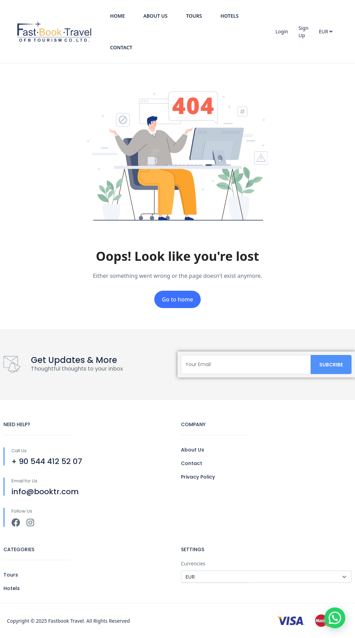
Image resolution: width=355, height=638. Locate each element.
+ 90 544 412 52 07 (46, 461)
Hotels (229, 16)
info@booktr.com (45, 491)
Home (117, 16)
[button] (334, 617)
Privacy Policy (198, 476)
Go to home (177, 299)
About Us (155, 16)
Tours (194, 16)
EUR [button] (325, 31)
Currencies (193, 563)
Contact (121, 47)
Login (281, 31)
